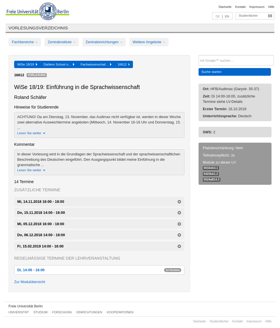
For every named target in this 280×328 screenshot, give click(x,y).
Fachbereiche (25, 42)
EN (227, 16)
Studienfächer (248, 15)
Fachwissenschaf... (96, 64)
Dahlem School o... (59, 64)
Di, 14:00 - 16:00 (99, 270)
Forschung (62, 312)
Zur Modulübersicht (29, 282)
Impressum (256, 6)
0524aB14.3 (211, 179)
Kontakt (240, 6)
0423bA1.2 (211, 173)
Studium (40, 312)
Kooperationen (120, 312)
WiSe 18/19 (27, 64)
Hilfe (271, 6)
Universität (18, 312)
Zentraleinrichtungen (104, 42)
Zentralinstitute (62, 42)
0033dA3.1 (211, 168)
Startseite (225, 6)
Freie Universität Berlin (25, 306)
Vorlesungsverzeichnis (38, 27)
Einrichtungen (89, 312)
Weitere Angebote (149, 42)
